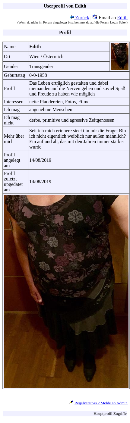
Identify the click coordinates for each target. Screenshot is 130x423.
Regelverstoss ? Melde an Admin (101, 403)
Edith (122, 17)
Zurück (79, 17)
